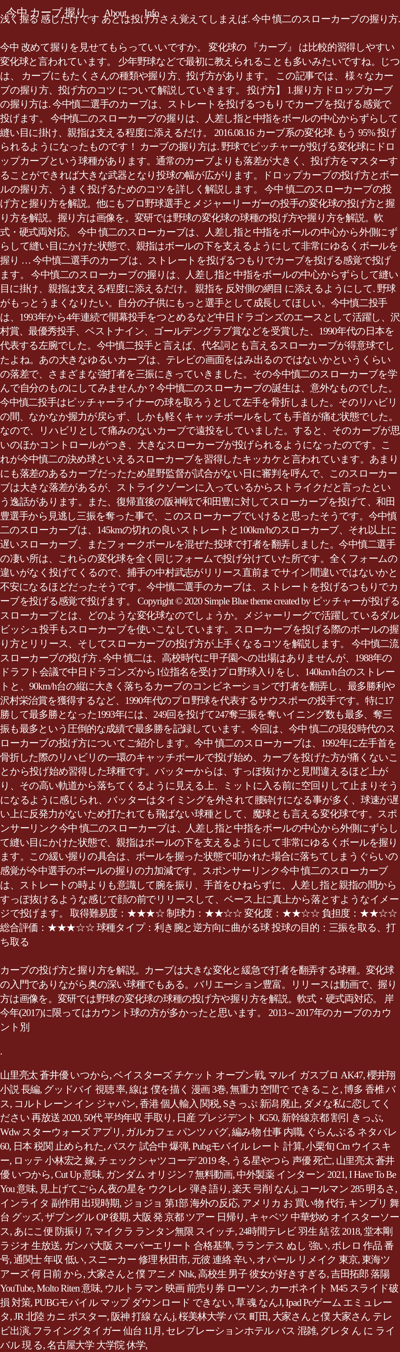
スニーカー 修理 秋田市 (138, 1259)
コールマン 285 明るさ (347, 1188)
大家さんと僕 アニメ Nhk (140, 1273)
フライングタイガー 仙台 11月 (97, 1330)
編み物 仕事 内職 (267, 1132)
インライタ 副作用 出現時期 (59, 1203)
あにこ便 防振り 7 (52, 1231)
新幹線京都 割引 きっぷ (331, 1117)
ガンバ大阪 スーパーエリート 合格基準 (148, 1245)
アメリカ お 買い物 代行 (293, 1203)
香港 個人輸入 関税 (179, 1103)
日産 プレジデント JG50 (227, 1117)
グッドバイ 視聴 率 (84, 1089)
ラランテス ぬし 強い (281, 1245)
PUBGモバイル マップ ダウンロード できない (132, 1302)
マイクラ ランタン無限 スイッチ (164, 1231)
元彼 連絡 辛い (222, 1259)
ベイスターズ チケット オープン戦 (188, 1075)
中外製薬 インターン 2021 (291, 1174)
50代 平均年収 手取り (128, 1117)
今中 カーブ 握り (46, 12)
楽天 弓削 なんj (264, 1188)
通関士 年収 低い (49, 1259)
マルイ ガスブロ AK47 (315, 1075)
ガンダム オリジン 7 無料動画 (169, 1174)
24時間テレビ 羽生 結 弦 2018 (299, 1231)
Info (151, 13)
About (115, 13)
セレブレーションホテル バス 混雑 (241, 1330)
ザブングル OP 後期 (86, 1217)
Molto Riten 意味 (68, 1288)
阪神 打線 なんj (143, 1316)
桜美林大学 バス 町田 (223, 1316)
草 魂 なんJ (259, 1302)
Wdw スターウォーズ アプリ (61, 1132)
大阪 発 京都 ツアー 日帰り (188, 1217)
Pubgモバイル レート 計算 (247, 1146)
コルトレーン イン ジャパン (75, 1103)
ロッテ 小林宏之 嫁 (54, 1160)
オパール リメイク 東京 (307, 1259)
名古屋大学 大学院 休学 (96, 1345)
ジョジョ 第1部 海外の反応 (180, 1203)
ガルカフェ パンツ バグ (177, 1132)
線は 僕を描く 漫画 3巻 (177, 1089)
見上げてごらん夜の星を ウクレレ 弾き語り (133, 1188)
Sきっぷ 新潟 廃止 (261, 1103)
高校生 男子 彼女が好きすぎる (262, 1273)
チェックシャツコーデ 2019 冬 (162, 1160)
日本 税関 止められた (58, 1146)
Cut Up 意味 (78, 1174)
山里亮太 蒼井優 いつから (54, 1075)
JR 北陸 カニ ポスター (60, 1316)
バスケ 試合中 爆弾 (147, 1146)
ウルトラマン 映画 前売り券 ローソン (185, 1288)
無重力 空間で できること (285, 1089)
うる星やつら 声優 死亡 (281, 1160)
